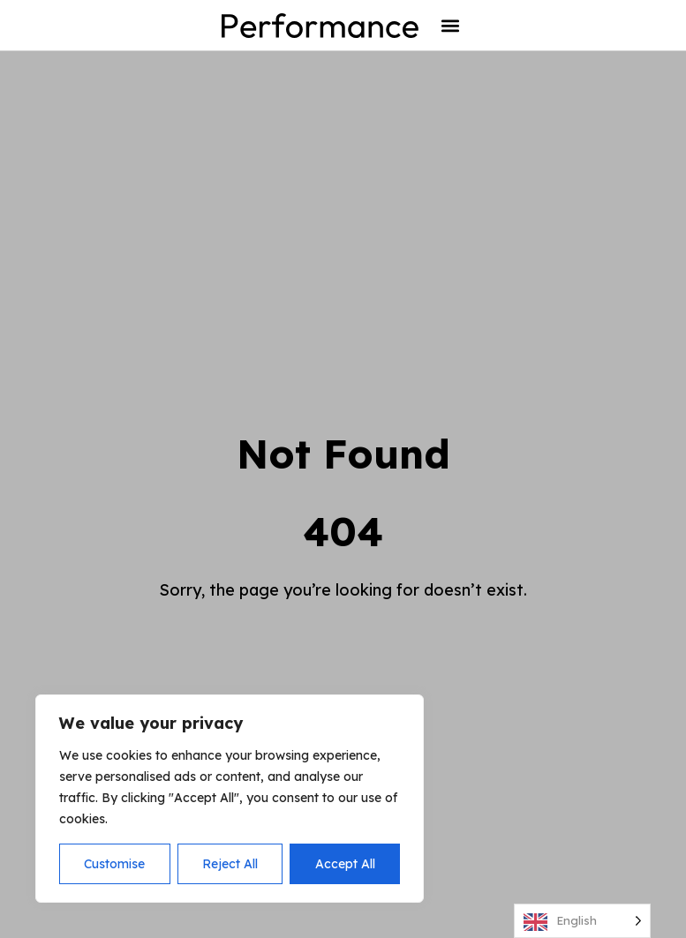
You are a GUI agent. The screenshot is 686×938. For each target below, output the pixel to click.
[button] (450, 25)
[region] (229, 798)
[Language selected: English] (582, 921)
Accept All (345, 864)
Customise (114, 864)
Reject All (230, 864)
